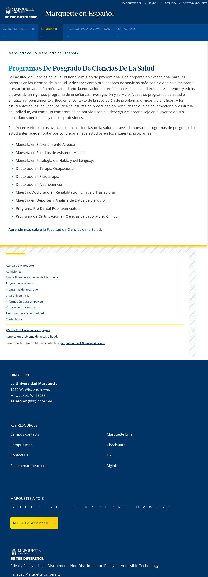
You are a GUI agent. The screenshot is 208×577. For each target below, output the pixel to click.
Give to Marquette (195, 3)
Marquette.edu (21, 43)
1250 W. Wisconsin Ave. (30, 379)
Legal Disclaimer (52, 556)
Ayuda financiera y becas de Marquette (32, 268)
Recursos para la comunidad (98, 27)
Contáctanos (14, 309)
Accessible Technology (140, 556)
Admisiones (13, 261)
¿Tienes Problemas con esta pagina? (28, 320)
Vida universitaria (17, 285)
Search (153, 3)
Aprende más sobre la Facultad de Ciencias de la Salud (54, 219)
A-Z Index (171, 3)
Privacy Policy (21, 556)
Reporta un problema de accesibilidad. (32, 327)
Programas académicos (21, 273)
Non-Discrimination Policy (92, 556)
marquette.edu (132, 3)
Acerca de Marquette (21, 27)
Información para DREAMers (25, 291)
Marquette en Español (79, 13)
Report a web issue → (34, 512)
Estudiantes (57, 27)
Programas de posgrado (22, 279)
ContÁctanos (141, 27)
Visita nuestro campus (21, 298)
